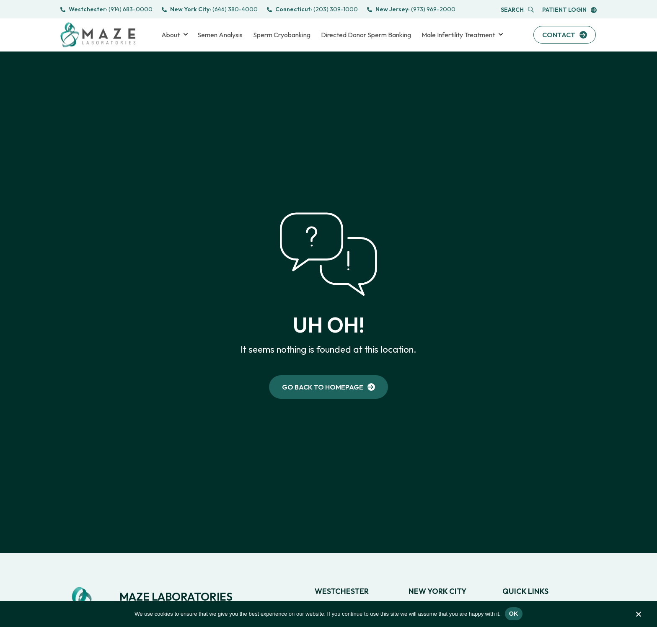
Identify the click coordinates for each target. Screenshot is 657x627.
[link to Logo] (97, 34)
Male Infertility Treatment (458, 35)
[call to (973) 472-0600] (411, 9)
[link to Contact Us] (564, 35)
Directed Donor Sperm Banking (366, 35)
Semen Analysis (220, 35)
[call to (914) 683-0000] (106, 9)
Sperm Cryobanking (281, 35)
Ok (513, 613)
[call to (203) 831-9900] (312, 9)
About (170, 35)
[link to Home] (328, 391)
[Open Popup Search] (517, 9)
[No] (638, 616)
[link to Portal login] (569, 9)
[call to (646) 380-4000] (210, 9)
